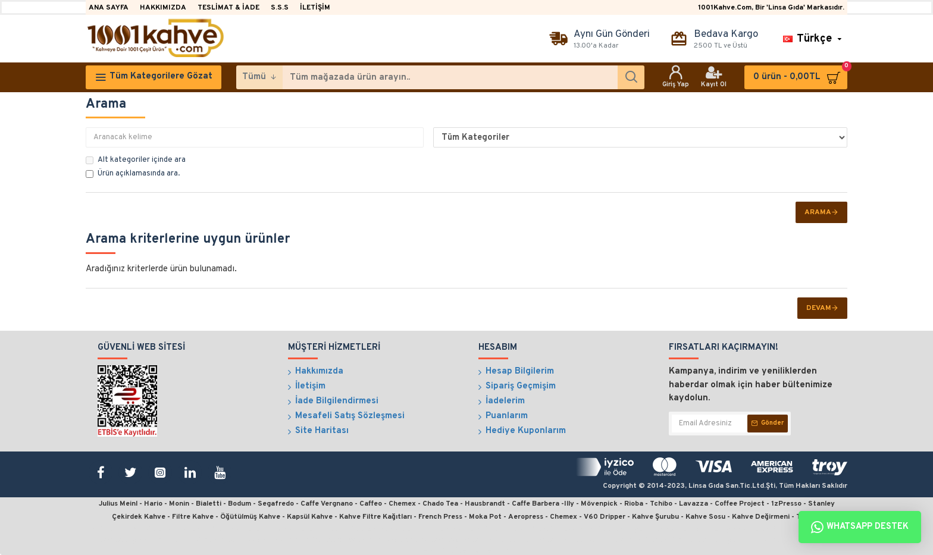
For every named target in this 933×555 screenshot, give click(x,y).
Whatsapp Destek (860, 527)
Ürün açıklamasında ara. (133, 173)
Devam (818, 308)
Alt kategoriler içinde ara (136, 160)
